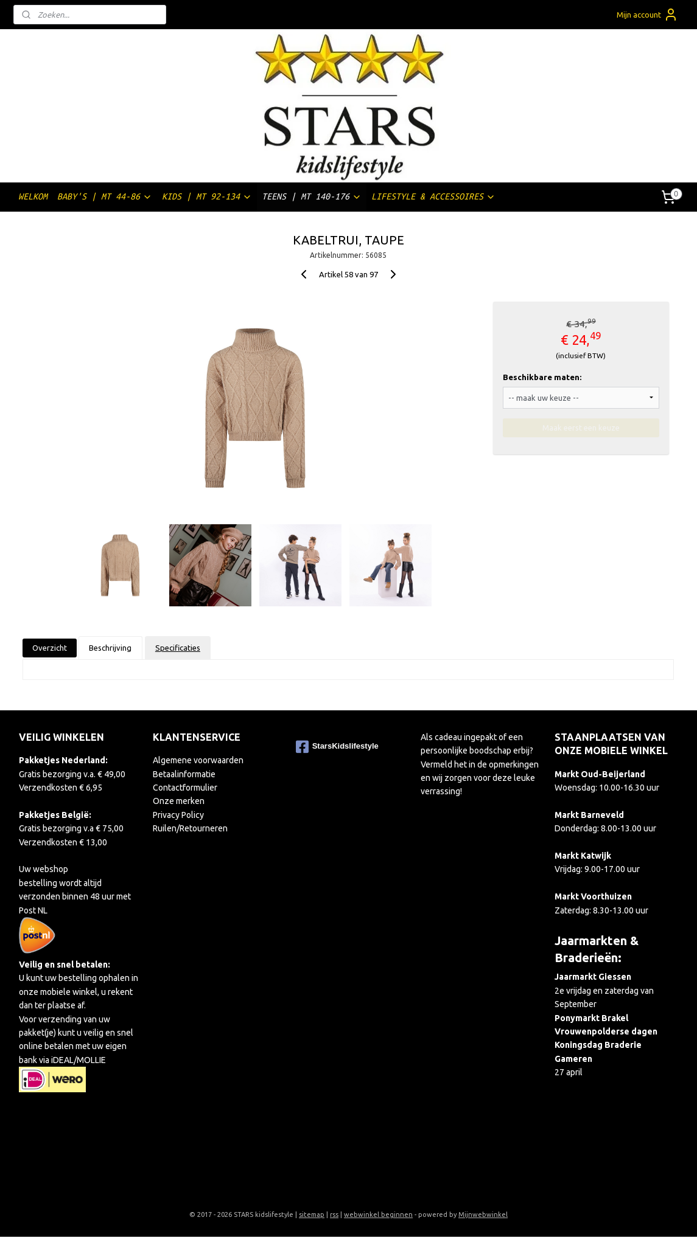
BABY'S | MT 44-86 (104, 197)
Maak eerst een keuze (581, 427)
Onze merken (179, 801)
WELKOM (32, 196)
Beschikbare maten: (542, 377)
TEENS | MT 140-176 (312, 197)
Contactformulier (185, 787)
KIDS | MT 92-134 (207, 197)
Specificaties (177, 647)
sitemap (311, 1214)
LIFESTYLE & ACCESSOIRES (433, 197)
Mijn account (647, 14)
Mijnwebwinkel (483, 1214)
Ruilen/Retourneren (190, 828)
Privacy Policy (178, 815)
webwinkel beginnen (378, 1214)
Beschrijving (110, 647)
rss (334, 1214)
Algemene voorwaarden (198, 760)
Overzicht (49, 647)
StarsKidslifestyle (337, 747)
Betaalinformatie (184, 774)
